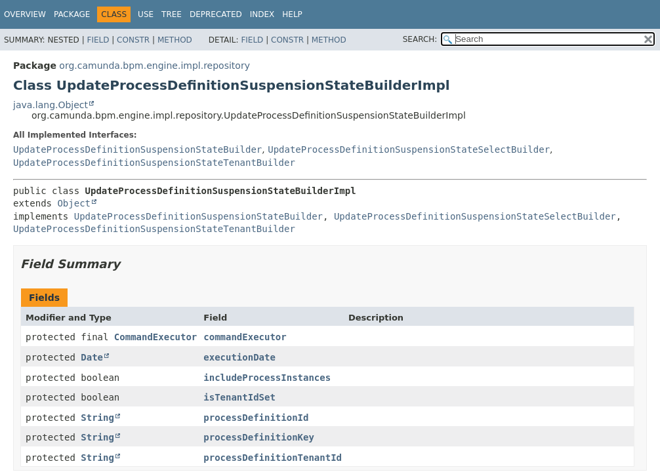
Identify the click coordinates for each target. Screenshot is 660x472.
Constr (133, 40)
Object (74, 203)
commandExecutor (244, 337)
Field (98, 40)
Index (262, 14)
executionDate (239, 357)
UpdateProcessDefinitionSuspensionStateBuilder (137, 149)
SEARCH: (420, 39)
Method (174, 40)
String (97, 417)
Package (72, 14)
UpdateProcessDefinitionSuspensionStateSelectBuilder (409, 149)
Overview (25, 14)
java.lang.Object (50, 105)
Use (146, 14)
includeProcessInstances (267, 377)
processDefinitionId (255, 417)
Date (92, 357)
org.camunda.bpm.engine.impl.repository (154, 65)
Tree (171, 14)
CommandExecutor (155, 337)
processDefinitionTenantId (272, 457)
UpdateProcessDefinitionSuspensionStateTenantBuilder (154, 162)
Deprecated (216, 14)
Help (292, 14)
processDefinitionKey (258, 437)
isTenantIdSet (239, 397)
